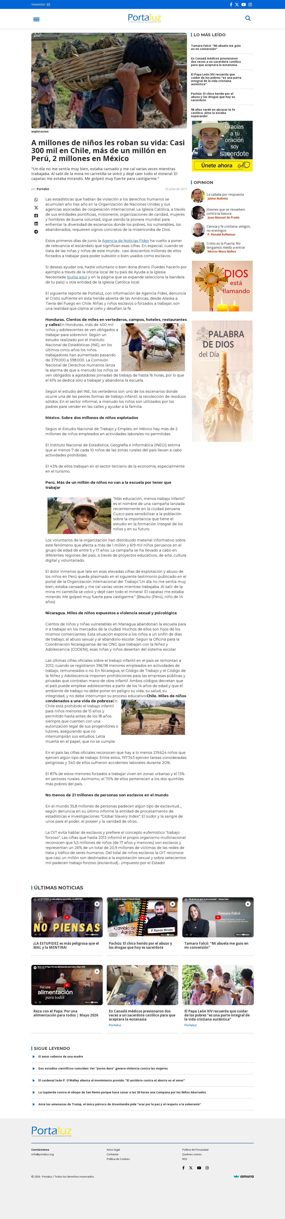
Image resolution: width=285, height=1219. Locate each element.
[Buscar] (248, 19)
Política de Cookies (118, 1159)
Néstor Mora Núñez (222, 251)
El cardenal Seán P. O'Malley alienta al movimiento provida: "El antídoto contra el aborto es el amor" (111, 1080)
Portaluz (43, 189)
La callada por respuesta (225, 194)
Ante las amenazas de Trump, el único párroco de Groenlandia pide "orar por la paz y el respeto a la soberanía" (119, 1104)
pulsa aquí (77, 277)
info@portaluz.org (42, 1154)
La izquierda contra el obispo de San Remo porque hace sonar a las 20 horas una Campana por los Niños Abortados (122, 1092)
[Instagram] (251, 4)
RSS (184, 1159)
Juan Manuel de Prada (223, 217)
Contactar (113, 1154)
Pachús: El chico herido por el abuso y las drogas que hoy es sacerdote (213, 97)
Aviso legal (113, 1149)
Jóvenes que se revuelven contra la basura (226, 211)
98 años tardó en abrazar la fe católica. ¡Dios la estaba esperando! (213, 113)
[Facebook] (232, 4)
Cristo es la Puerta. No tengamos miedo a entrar (226, 245)
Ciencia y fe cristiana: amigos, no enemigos (229, 228)
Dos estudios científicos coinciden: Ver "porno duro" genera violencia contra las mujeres (103, 1068)
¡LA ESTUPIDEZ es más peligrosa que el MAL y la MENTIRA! (66, 945)
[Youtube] (244, 4)
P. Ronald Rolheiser (221, 234)
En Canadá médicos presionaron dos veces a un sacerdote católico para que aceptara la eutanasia (216, 61)
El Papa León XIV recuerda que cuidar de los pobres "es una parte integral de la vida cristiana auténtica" (216, 79)
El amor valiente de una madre (60, 1056)
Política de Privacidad (195, 1149)
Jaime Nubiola (218, 198)
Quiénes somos (192, 1154)
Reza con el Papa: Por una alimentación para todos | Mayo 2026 (65, 1013)
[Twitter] (238, 4)
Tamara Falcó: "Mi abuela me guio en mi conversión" (216, 47)
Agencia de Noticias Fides (125, 241)
